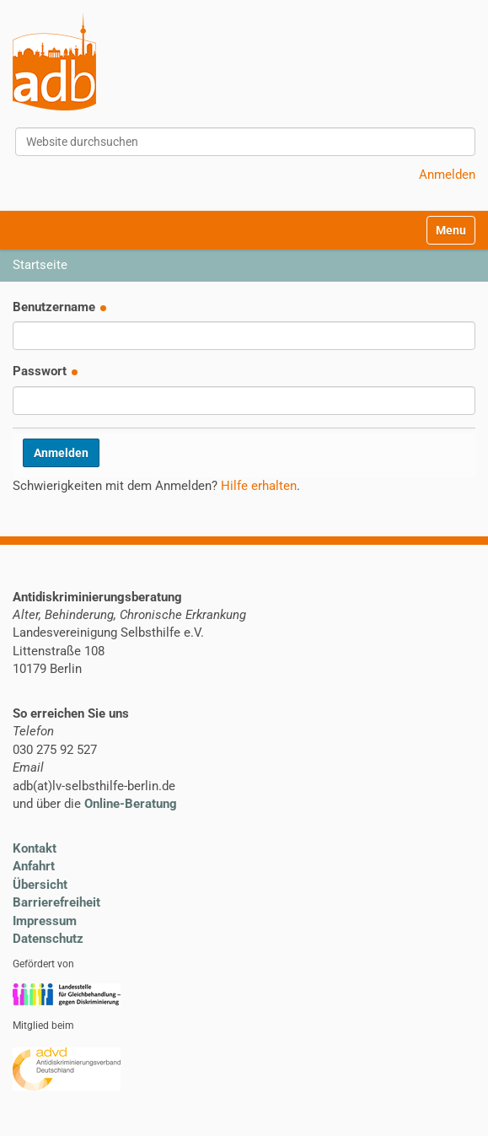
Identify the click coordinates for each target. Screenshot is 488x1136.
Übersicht (40, 884)
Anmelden (447, 174)
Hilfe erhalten (259, 485)
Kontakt (34, 848)
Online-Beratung (130, 803)
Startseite (40, 264)
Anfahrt (34, 866)
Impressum (45, 921)
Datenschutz (48, 938)
